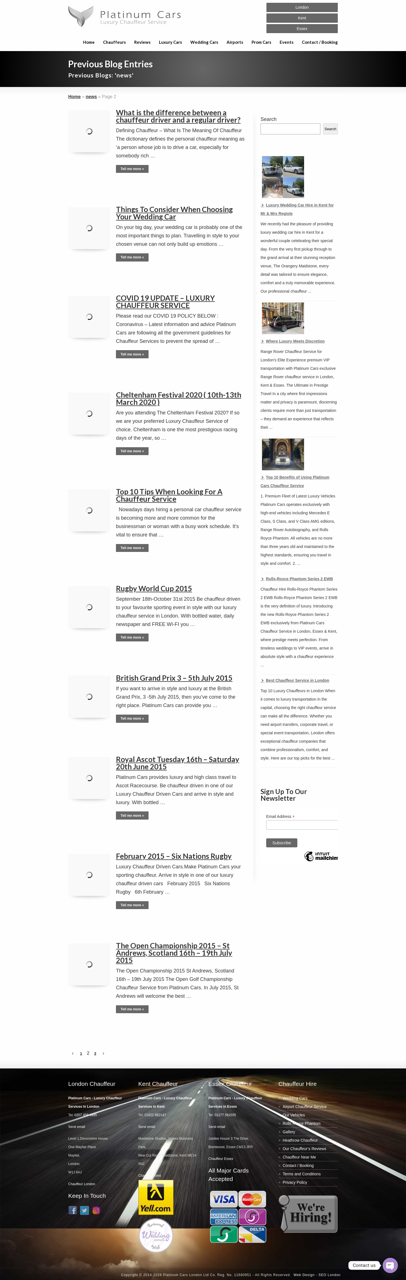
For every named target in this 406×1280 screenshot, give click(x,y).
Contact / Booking (320, 42)
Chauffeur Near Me (299, 1157)
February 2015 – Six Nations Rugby (174, 856)
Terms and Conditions (302, 1174)
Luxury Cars (170, 42)
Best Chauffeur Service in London (297, 680)
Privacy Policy (295, 1182)
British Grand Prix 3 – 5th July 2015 (174, 677)
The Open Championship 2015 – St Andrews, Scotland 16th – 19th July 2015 (174, 953)
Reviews (142, 42)
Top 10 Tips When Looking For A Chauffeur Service (169, 495)
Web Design (303, 1275)
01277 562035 (225, 1115)
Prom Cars (261, 42)
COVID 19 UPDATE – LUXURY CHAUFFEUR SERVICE (165, 301)
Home (89, 42)
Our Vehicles (294, 1115)
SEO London (329, 1275)
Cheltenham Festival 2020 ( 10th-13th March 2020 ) (178, 398)
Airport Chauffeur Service (305, 1106)
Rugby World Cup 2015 (154, 588)
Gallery (289, 1132)
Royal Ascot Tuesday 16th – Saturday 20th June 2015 (177, 763)
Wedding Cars (204, 42)
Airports (235, 42)
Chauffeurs (114, 42)
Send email (76, 1127)
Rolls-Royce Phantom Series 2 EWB (299, 579)
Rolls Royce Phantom (302, 1123)
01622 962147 (155, 1115)
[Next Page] (103, 1053)
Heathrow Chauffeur (300, 1140)
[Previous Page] (72, 1053)
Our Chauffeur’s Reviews (305, 1148)
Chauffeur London (81, 1184)
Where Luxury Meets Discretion (295, 341)
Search (269, 119)
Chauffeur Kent (149, 1176)
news (91, 96)
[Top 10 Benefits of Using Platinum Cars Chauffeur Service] (282, 455)
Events (286, 42)
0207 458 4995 (85, 1115)
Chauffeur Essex (220, 1159)
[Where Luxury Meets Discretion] (282, 319)
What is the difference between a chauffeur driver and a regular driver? (178, 116)
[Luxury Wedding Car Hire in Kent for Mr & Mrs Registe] (282, 177)
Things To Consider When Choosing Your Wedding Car (174, 213)
